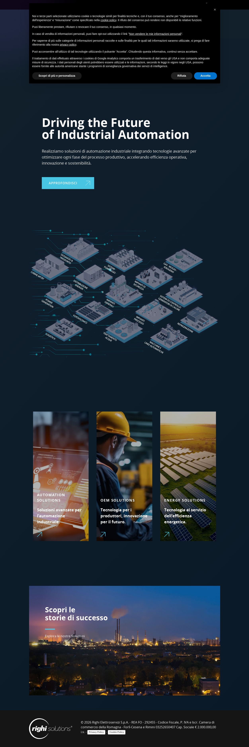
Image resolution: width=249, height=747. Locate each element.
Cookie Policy (116, 732)
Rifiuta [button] (181, 75)
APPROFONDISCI (69, 183)
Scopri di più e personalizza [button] (57, 75)
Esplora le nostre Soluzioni (65, 636)
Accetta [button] (205, 75)
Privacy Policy (96, 732)
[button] (215, 9)
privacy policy (68, 44)
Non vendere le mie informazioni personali (155, 33)
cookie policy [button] (108, 20)
